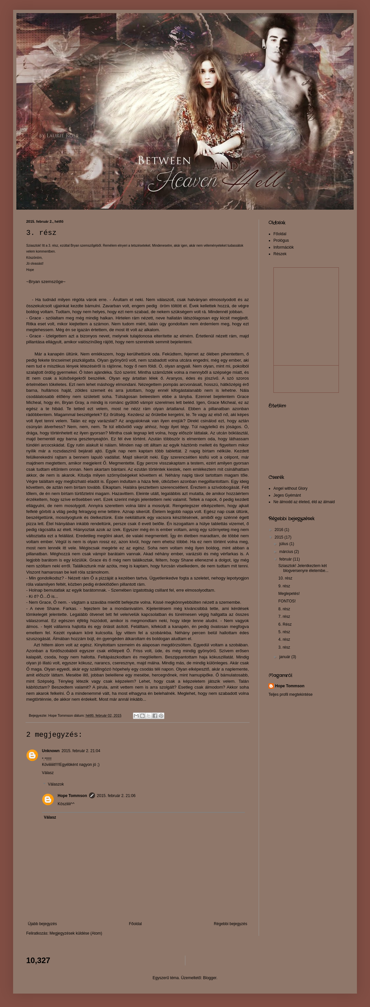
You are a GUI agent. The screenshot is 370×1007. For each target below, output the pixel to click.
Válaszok (56, 784)
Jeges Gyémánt (287, 495)
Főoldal (135, 924)
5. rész (284, 632)
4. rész (284, 639)
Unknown (51, 751)
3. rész (284, 647)
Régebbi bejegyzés (230, 924)
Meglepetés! (289, 593)
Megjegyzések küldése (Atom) (75, 933)
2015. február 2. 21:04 (81, 751)
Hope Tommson (72, 795)
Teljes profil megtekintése (290, 694)
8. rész (284, 609)
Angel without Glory (290, 488)
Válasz (48, 772)
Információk (283, 247)
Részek (280, 254)
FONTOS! (287, 601)
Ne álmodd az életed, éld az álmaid (304, 502)
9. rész (284, 586)
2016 (280, 529)
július (284, 544)
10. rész (285, 578)
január (285, 657)
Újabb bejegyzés (42, 924)
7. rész (284, 616)
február (286, 559)
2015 (280, 537)
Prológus (281, 240)
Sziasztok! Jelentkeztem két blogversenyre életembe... (303, 568)
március (286, 551)
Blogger (209, 978)
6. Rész (285, 624)
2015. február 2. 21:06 (116, 795)
